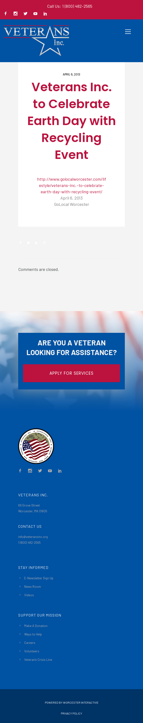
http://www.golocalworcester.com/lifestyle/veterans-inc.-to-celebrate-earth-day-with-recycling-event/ (71, 185)
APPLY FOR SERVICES (71, 373)
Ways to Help (33, 634)
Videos (29, 595)
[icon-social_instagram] (17, 14)
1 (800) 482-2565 (29, 542)
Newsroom (35, 218)
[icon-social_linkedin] (45, 14)
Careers (29, 643)
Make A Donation (36, 626)
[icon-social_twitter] (27, 14)
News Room (32, 587)
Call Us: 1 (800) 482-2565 (69, 6)
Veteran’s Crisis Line (38, 660)
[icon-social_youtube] (36, 14)
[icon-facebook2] (7, 14)
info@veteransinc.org (33, 537)
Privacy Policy (71, 713)
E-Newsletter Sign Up (38, 578)
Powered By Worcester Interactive (71, 702)
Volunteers (31, 651)
